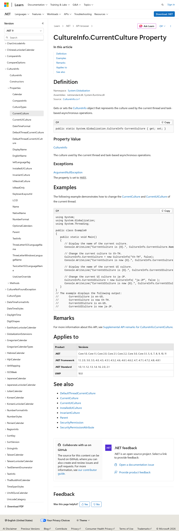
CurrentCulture (131, 196)
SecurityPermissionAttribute (77, 427)
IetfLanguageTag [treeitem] (21, 162)
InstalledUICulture (71, 408)
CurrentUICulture (156, 196)
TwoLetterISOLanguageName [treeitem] (28, 268)
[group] (113, 262)
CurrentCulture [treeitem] (21, 113)
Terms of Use (126, 528)
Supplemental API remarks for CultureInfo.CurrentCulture (138, 327)
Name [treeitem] (16, 206)
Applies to (61, 67)
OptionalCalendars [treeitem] (22, 225)
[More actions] (170, 26)
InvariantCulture (70, 412)
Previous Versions (30, 528)
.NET (68, 26)
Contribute (61, 528)
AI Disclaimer (10, 528)
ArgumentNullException (68, 172)
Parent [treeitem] (16, 232)
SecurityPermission (71, 422)
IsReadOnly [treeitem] (19, 187)
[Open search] (162, 5)
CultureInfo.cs (70, 99)
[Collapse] (42, 23)
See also (60, 72)
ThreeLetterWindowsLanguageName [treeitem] (27, 257)
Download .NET (164, 14)
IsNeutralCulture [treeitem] (21, 181)
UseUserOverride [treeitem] (22, 276)
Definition (61, 53)
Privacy (75, 528)
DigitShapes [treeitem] (13, 321)
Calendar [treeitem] (17, 94)
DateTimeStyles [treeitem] (15, 308)
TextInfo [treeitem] (17, 238)
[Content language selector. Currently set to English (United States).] (19, 520)
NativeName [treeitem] (19, 213)
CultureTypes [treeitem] (19, 107)
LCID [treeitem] (15, 200)
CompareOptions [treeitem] (16, 62)
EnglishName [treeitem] (19, 155)
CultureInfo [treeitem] (16, 75)
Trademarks (143, 528)
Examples (61, 58)
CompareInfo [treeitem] (20, 100)
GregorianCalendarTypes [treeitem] (20, 346)
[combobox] (24, 30)
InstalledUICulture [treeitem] (22, 168)
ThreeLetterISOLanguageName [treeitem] (27, 247)
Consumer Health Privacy (99, 528)
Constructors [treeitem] (17, 81)
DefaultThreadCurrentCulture (77, 393)
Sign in (171, 4)
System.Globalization (79, 90)
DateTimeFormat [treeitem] (21, 126)
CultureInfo (80, 108)
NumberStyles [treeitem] (14, 416)
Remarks (60, 62)
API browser (82, 26)
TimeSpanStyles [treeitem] (15, 486)
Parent (64, 417)
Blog (46, 528)
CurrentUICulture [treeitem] (22, 119)
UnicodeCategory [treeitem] (16, 499)
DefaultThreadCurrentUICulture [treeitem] (28, 141)
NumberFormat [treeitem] (21, 219)
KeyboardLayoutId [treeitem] (22, 193)
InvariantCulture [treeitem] (21, 174)
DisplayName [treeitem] (20, 149)
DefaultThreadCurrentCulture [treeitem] (28, 132)
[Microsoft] (6, 4)
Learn (57, 26)
